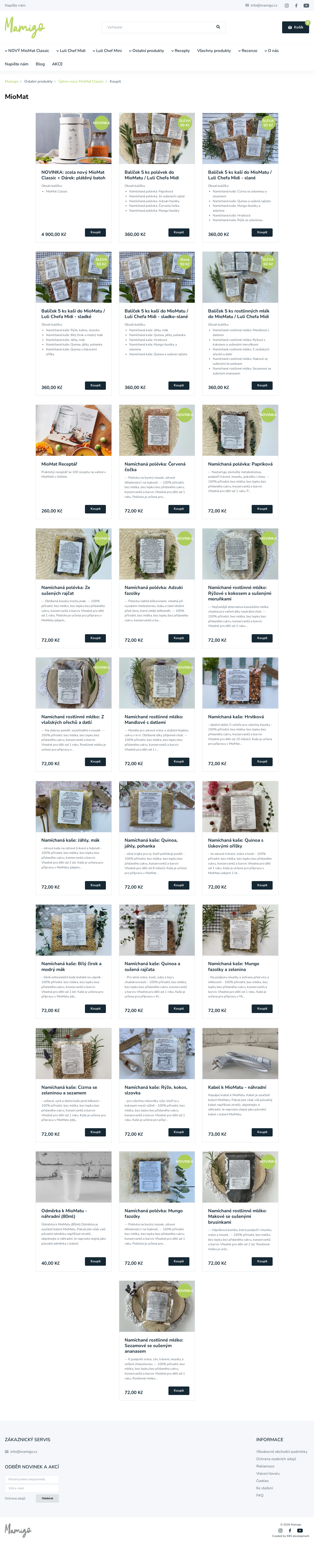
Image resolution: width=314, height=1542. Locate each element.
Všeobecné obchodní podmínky (281, 1451)
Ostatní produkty (146, 50)
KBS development (298, 1536)
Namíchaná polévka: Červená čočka (155, 467)
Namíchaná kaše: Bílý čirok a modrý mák (71, 966)
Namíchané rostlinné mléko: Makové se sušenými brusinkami (237, 1216)
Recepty (180, 50)
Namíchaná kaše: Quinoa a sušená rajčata (152, 966)
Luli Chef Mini (107, 50)
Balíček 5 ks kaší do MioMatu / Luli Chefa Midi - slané (240, 175)
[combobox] (164, 27)
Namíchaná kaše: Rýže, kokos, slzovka (156, 1090)
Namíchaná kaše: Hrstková (236, 717)
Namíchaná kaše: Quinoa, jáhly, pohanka (151, 843)
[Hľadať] (218, 27)
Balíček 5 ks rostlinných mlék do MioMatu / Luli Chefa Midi (238, 314)
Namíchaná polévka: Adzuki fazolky (154, 590)
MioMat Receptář (59, 464)
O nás (272, 50)
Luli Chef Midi (70, 50)
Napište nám (15, 5)
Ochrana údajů (15, 1498)
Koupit (96, 232)
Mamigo (12, 81)
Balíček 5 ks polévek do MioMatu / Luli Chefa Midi (152, 175)
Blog (40, 64)
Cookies (262, 1480)
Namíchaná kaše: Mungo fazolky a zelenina (233, 966)
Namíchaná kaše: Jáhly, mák (70, 840)
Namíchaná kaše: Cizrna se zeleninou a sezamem (69, 1090)
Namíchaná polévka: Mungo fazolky (154, 1214)
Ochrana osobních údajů (276, 1458)
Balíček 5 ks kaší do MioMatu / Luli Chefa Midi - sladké (73, 314)
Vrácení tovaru (267, 1473)
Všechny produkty (214, 50)
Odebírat (47, 1498)
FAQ (260, 1495)
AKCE (57, 64)
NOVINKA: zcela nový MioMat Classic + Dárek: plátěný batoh (73, 175)
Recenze (247, 50)
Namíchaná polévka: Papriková (240, 464)
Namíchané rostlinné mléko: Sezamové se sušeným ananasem (154, 1346)
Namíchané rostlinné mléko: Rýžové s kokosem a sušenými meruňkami (239, 593)
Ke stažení (264, 1488)
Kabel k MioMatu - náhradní (237, 1087)
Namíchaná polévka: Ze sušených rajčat (65, 590)
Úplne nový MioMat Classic (81, 81)
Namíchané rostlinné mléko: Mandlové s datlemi (154, 720)
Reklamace (265, 1466)
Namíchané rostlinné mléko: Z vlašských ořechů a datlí (72, 720)
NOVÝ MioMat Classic (27, 50)
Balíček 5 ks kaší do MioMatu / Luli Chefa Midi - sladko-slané (156, 314)
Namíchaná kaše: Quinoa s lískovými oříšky (235, 843)
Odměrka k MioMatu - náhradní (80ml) (64, 1214)
